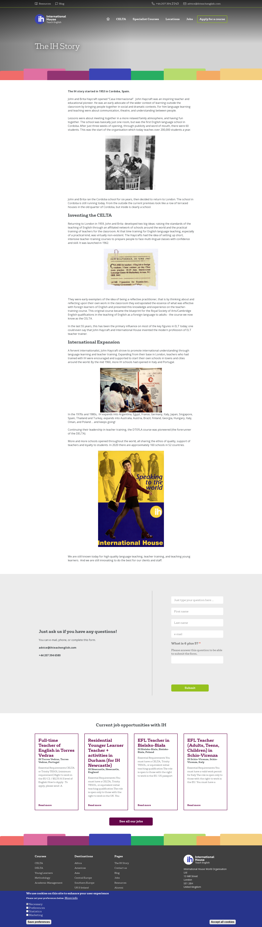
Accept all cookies (222, 921)
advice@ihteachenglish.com (204, 3)
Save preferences (39, 921)
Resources (45, 3)
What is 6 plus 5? (185, 643)
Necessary (35, 904)
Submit (190, 688)
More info (71, 898)
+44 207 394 (164, 3)
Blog (61, 3)
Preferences (37, 907)
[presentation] (196, 673)
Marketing (36, 915)
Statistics (35, 911)
